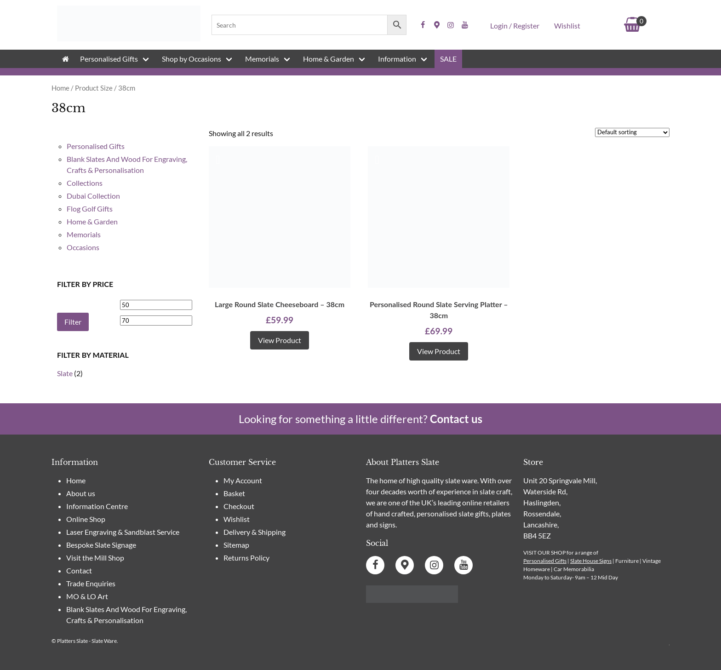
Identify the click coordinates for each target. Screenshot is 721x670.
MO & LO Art (87, 596)
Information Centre (97, 506)
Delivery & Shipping (254, 531)
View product (279, 340)
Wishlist (567, 25)
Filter (72, 321)
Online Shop (85, 519)
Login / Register (514, 25)
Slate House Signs (591, 560)
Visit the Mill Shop (95, 557)
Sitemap (236, 544)
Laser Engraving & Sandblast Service (122, 531)
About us (80, 493)
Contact (79, 570)
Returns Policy (246, 557)
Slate (65, 373)
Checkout (238, 506)
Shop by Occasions (191, 58)
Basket (234, 493)
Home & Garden (328, 58)
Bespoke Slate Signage (101, 544)
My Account (242, 480)
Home (60, 88)
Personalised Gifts (109, 58)
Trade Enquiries (90, 583)
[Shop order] (632, 132)
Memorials (262, 58)
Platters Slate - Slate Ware (87, 640)
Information (397, 58)
